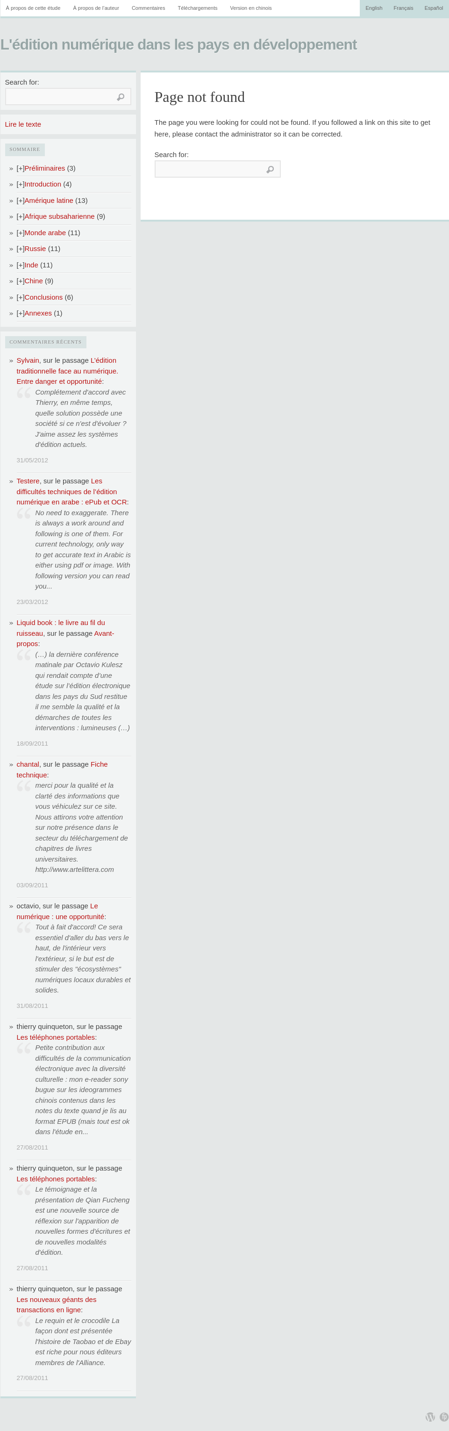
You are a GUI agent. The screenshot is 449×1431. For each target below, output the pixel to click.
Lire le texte (23, 124)
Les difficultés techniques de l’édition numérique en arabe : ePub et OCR (72, 491)
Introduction (43, 184)
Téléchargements (197, 8)
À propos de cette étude (33, 8)
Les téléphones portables (56, 1037)
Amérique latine (49, 200)
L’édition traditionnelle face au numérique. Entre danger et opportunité (68, 370)
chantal (28, 764)
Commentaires (148, 8)
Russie (35, 248)
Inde (31, 265)
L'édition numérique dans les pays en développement (178, 44)
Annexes (38, 313)
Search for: (22, 82)
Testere (28, 481)
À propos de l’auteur (96, 8)
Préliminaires (45, 168)
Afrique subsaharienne (60, 216)
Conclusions (44, 297)
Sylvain (28, 360)
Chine (34, 281)
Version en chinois (251, 8)
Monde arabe (45, 233)
